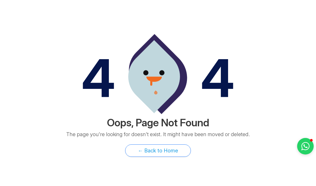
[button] (305, 146)
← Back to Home (158, 151)
